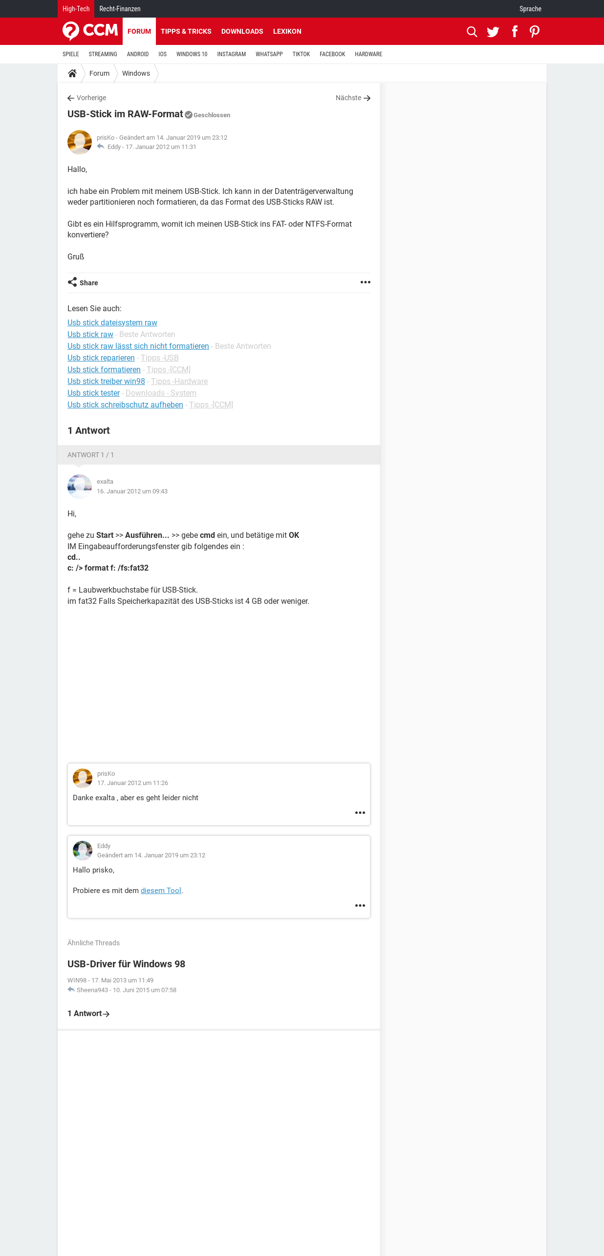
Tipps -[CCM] (169, 369)
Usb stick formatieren (104, 369)
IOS (162, 54)
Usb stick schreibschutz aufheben (125, 404)
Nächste (348, 98)
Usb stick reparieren (101, 357)
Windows (136, 73)
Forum (139, 31)
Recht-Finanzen (119, 9)
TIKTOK (301, 54)
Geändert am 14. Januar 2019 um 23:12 (151, 855)
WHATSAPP (269, 54)
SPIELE (71, 54)
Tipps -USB (160, 357)
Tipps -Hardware (179, 381)
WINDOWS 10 (192, 54)
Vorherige (91, 98)
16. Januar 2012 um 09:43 (132, 491)
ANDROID (138, 54)
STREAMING (103, 54)
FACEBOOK (332, 54)
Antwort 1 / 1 (90, 455)
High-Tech (76, 9)
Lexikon (287, 31)
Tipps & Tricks (186, 31)
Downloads (242, 31)
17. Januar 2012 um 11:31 (161, 146)
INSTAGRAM (231, 54)
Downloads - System (161, 393)
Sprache (530, 9)
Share (89, 283)
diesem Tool (161, 890)
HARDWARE (368, 54)
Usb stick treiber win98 (106, 381)
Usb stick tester (93, 393)
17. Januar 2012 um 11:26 (132, 783)
